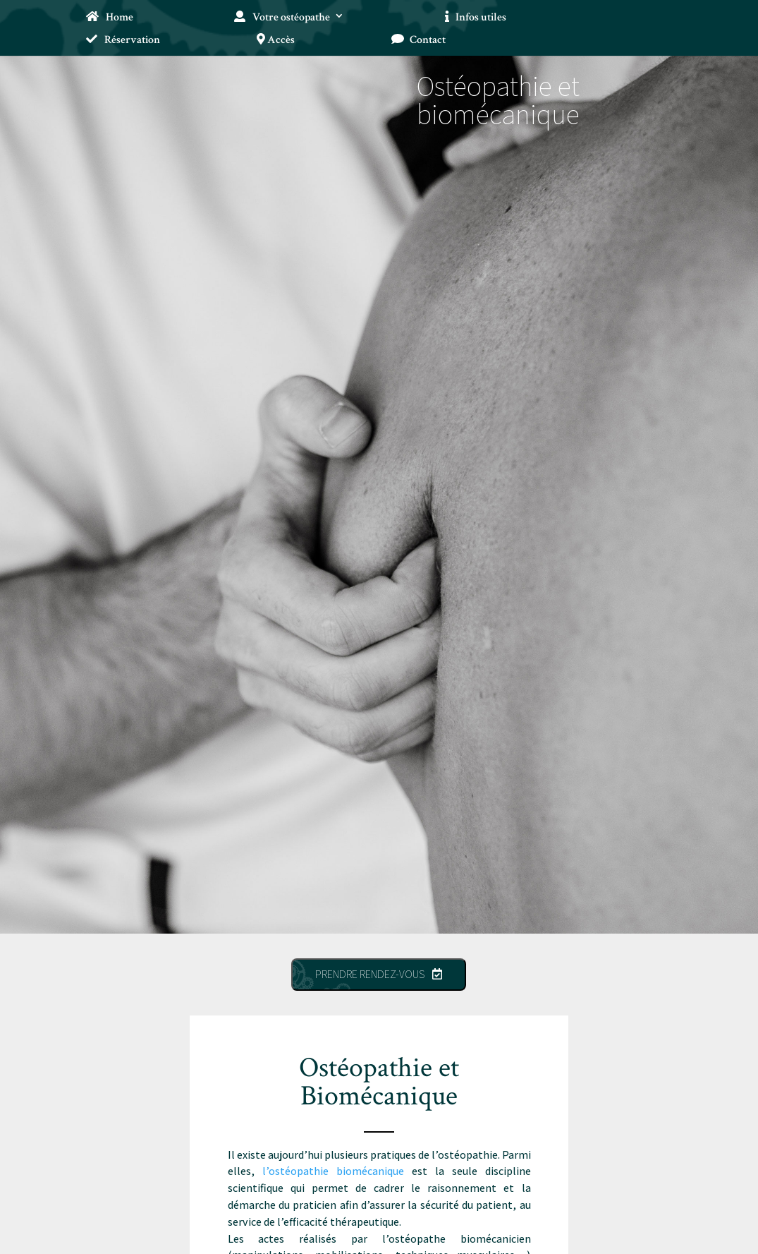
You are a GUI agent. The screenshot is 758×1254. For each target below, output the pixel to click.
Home (109, 18)
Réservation (122, 40)
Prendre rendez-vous (378, 974)
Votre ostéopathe (281, 18)
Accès (276, 40)
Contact (418, 40)
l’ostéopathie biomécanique (333, 1171)
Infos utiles (475, 18)
